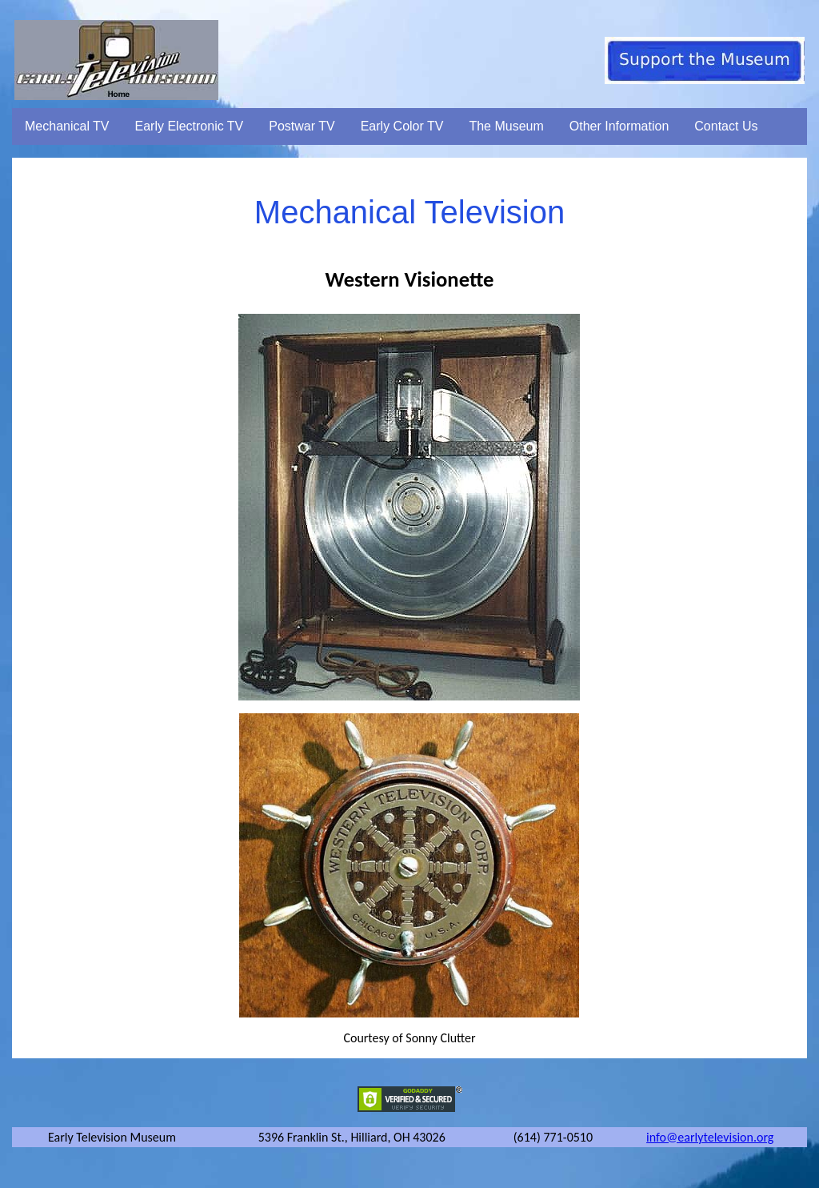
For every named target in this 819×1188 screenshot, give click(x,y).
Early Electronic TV (189, 126)
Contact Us (725, 126)
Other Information (619, 126)
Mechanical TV (67, 126)
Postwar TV (301, 126)
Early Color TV (402, 126)
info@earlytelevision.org (709, 1137)
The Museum (506, 126)
